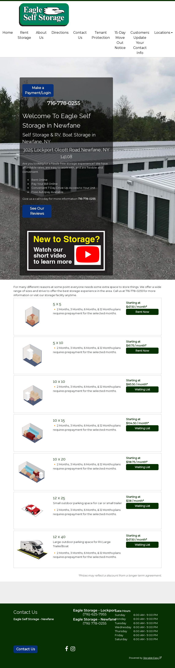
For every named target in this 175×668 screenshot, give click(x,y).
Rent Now (142, 311)
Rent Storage (24, 35)
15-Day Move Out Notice (120, 40)
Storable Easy (152, 657)
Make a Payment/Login (38, 90)
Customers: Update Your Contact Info (139, 43)
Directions (60, 33)
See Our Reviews (37, 211)
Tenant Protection (101, 35)
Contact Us (80, 35)
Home (8, 33)
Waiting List (142, 389)
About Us (41, 35)
